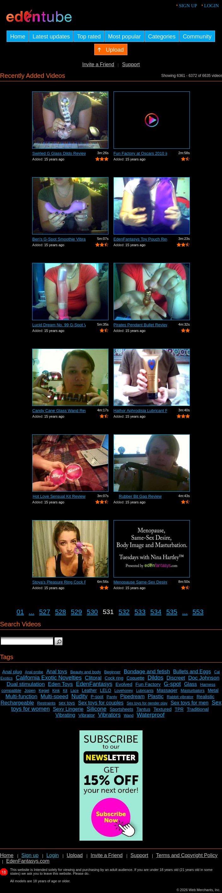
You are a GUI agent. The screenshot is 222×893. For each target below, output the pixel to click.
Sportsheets (121, 709)
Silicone (97, 709)
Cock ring (114, 678)
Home (7, 855)
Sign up (188, 5)
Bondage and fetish (147, 672)
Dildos (155, 678)
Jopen (29, 690)
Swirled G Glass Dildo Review (59, 153)
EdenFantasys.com (28, 861)
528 (60, 611)
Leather (89, 690)
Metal (213, 690)
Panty (112, 696)
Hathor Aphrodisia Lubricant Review (140, 410)
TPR (179, 709)
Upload (75, 855)
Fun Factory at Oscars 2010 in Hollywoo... (140, 153)
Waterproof (150, 715)
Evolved (123, 684)
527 (44, 611)
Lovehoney (123, 690)
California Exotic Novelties (49, 678)
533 (139, 611)
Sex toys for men (189, 702)
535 (171, 611)
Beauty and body (85, 672)
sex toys (67, 702)
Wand (128, 715)
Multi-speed (54, 696)
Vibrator (86, 715)
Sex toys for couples (101, 702)
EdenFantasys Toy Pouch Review (140, 239)
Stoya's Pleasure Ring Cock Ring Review (59, 582)
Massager (167, 690)
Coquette (135, 678)
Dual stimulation (26, 684)
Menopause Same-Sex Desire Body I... (140, 582)
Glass (190, 684)
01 (20, 611)
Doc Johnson (203, 678)
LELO (105, 690)
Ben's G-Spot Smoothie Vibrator (59, 239)
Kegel (44, 690)
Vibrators (109, 715)
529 (76, 611)
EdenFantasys (94, 684)
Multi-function (21, 696)
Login (211, 5)
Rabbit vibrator (180, 696)
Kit (65, 690)
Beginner (112, 672)
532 (124, 611)
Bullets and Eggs (192, 671)
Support (131, 64)
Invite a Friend (98, 64)
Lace (74, 690)
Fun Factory (148, 684)
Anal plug (12, 671)
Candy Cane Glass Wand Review (59, 410)
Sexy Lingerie (68, 709)
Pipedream (132, 696)
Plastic (156, 696)
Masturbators (193, 690)
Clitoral (93, 678)
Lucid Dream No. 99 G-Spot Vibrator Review (59, 324)
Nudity (79, 696)
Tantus (143, 709)
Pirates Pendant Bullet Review (140, 324)
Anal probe (34, 672)
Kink (56, 690)
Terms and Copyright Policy (187, 855)
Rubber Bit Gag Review (140, 496)
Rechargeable (17, 703)
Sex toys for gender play (147, 703)
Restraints (46, 703)
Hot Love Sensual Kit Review (59, 496)
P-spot (97, 696)
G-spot (172, 684)
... (31, 611)
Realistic (205, 696)
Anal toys (56, 671)
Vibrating (65, 715)
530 (92, 611)
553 (197, 611)
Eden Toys (60, 684)
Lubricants (145, 690)
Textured (163, 709)
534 (155, 611)
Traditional (197, 709)
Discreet (175, 678)
